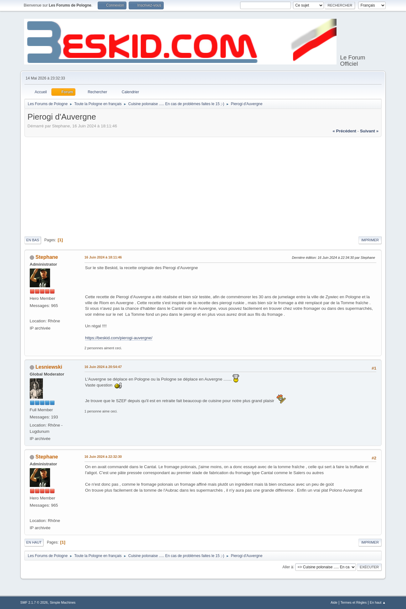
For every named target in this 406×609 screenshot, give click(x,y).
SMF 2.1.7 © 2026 (34, 602)
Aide (334, 602)
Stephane (46, 257)
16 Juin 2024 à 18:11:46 (103, 257)
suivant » (369, 131)
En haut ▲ (378, 602)
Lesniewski (48, 367)
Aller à (287, 567)
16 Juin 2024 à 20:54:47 (103, 367)
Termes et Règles (354, 602)
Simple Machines (62, 602)
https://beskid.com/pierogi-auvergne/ (118, 337)
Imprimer (370, 240)
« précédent (344, 131)
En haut (34, 542)
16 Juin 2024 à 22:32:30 (103, 456)
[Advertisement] (203, 185)
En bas (32, 240)
